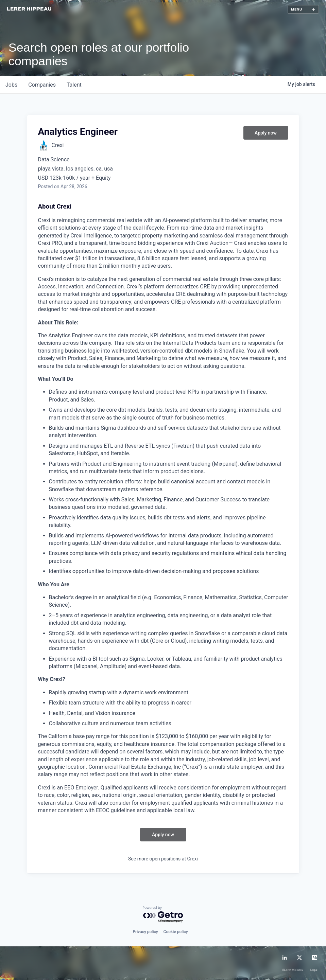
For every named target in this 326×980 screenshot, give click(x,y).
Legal (314, 970)
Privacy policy (145, 931)
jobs (11, 85)
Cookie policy (176, 931)
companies (42, 85)
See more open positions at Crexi (163, 858)
